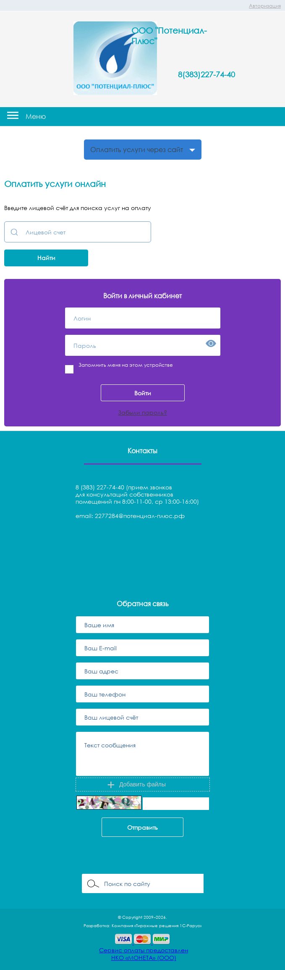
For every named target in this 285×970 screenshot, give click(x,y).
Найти (46, 257)
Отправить (142, 827)
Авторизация (265, 6)
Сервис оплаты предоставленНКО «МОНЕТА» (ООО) (143, 953)
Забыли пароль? (142, 412)
